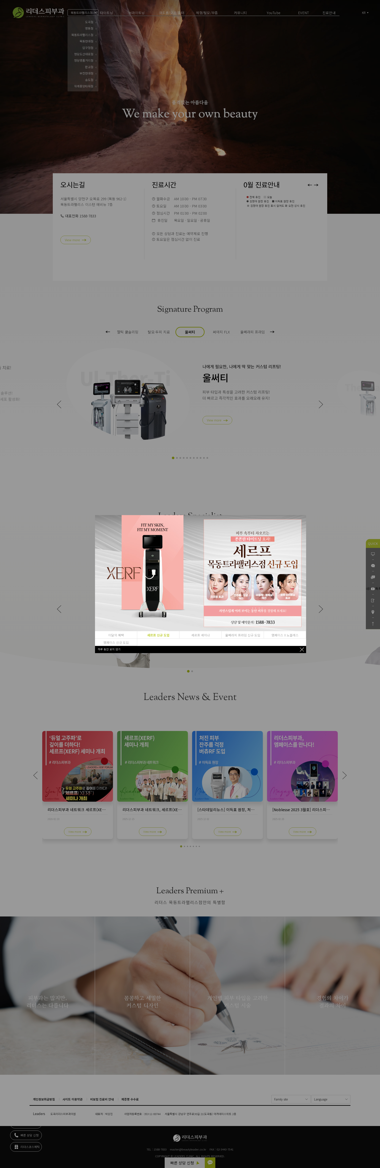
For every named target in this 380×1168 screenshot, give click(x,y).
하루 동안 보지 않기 (109, 649)
